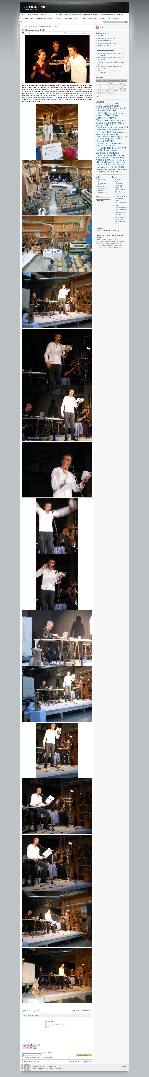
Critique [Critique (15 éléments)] (99, 123)
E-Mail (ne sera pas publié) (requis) (56, 1024)
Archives (98, 230)
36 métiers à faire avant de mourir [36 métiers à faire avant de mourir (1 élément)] (105, 103)
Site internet (49, 1027)
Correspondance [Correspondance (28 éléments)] (116, 120)
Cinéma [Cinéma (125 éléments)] (110, 118)
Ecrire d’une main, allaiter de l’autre (67, 18)
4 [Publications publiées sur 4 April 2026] (120, 83)
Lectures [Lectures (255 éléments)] (102, 148)
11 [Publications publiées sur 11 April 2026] (120, 85)
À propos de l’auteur (32, 14)
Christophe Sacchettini (105, 53)
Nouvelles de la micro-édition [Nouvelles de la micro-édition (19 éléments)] (110, 157)
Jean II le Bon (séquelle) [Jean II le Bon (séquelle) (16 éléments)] (111, 137)
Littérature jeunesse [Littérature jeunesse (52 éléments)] (108, 152)
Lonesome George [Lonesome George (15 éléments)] (105, 155)
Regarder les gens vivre (31, 1061)
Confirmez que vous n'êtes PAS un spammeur (37, 1057)
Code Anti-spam (46, 1052)
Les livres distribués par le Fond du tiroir (111, 14)
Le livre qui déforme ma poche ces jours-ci (93, 18)
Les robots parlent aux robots (107, 43)
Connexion (101, 179)
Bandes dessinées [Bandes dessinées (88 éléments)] (106, 111)
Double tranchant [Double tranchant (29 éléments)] (113, 122)
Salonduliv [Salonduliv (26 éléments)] (118, 164)
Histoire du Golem (104, 46)
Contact (23, 22)
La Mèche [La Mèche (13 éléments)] (115, 143)
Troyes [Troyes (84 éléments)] (116, 166)
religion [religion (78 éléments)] (107, 164)
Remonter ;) (123, 1066)
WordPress (26, 1067)
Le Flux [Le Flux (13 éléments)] (112, 148)
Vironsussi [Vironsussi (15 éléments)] (101, 169)
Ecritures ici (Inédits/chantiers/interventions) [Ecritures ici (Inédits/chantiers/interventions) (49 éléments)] (114, 126)
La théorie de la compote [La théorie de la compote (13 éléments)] (109, 144)
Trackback (38, 1010)
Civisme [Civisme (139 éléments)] (101, 120)
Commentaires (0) (86, 1010)
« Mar (97, 96)
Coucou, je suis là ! (46, 14)
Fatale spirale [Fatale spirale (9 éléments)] (102, 130)
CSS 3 (59, 1068)
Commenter (88, 33)
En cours (33, 27)
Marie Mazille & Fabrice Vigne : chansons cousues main (81, 14)
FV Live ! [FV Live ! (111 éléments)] (107, 132)
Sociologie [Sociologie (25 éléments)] (101, 167)
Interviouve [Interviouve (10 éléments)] (118, 132)
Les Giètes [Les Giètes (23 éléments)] (111, 150)
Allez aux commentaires (74, 33)
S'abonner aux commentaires (32, 1055)
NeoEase (41, 1068)
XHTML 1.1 (52, 1068)
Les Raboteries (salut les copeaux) (79, 1061)
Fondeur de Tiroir (103, 66)
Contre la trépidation (104, 41)
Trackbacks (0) (75, 1010)
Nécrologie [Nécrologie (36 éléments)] (102, 159)
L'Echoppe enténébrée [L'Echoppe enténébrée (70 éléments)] (105, 142)
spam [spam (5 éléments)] (109, 167)
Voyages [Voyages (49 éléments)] (113, 171)
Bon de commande (113, 18)
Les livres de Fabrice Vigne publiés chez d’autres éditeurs (37, 18)
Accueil (22, 15)
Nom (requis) (49, 1021)
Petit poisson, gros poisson (106, 38)
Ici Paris (100, 36)
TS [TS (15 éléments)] (122, 167)
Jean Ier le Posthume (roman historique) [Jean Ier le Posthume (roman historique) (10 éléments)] (109, 135)
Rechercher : (99, 196)
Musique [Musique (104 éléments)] (119, 155)
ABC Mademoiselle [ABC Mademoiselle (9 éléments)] (107, 105)
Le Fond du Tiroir (34, 6)
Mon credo (59, 14)
